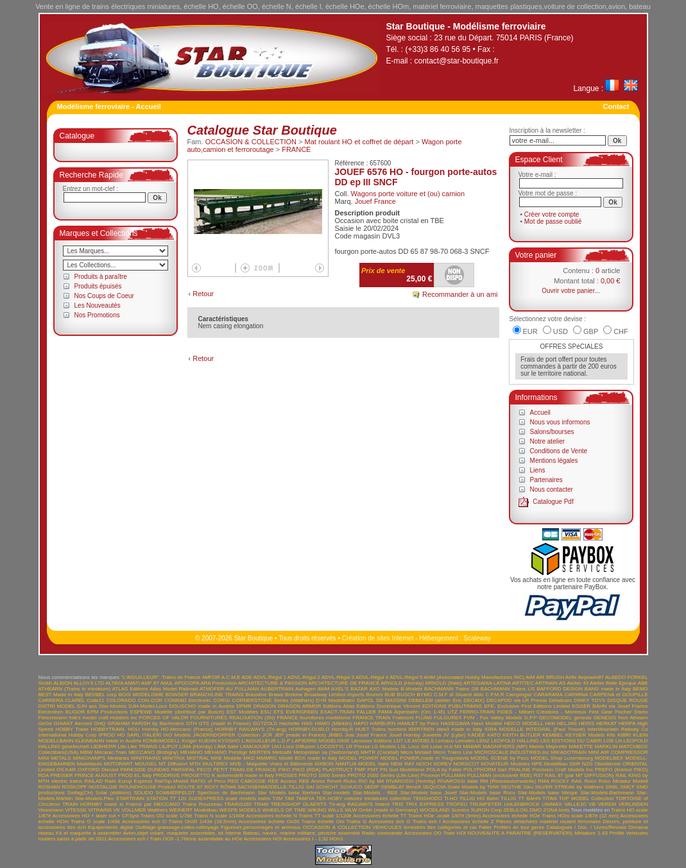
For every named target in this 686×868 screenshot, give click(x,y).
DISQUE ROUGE (627, 700)
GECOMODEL (555, 718)
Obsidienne (608, 764)
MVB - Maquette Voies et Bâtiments (271, 764)
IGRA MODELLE (504, 729)
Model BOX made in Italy (308, 758)
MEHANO (191, 752)
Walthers (157, 810)
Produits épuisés (98, 286)
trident (382, 804)
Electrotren (51, 712)
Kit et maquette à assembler (88, 833)
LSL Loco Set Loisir (420, 746)
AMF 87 (150, 683)
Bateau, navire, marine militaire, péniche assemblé (301, 833)
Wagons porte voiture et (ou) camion (408, 193)
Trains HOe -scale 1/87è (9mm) (444, 816)
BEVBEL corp (101, 694)
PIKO (285, 769)
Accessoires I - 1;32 (305, 839)
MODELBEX (609, 758)
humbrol (397, 729)
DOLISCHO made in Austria (201, 706)
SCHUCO (351, 787)
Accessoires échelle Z (468, 821)
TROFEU (456, 804)
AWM (323, 689)
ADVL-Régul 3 (338, 677)
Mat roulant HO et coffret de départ (359, 142)
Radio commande (382, 833)
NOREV (442, 764)
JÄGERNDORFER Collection (227, 735)
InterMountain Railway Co (617, 729)
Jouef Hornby (404, 735)
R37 (539, 775)
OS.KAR (66, 769)
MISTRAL (198, 758)
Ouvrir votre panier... (571, 290)
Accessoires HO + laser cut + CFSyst (96, 816)
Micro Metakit (415, 752)
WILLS (335, 810)
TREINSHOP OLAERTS (299, 804)
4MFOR (211, 677)
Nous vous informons (560, 422)
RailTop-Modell (172, 781)
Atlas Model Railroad (174, 689)
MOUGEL (146, 764)
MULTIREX (215, 764)
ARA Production (218, 683)
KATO (494, 735)
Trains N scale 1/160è (219, 816)
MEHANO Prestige (225, 752)
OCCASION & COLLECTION (250, 142)
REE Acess (312, 781)
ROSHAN (49, 787)
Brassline (256, 694)
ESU (266, 712)
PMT (373, 769)
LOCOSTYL (330, 746)
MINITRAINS (145, 758)
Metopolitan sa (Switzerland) (326, 752)
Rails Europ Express (128, 781)
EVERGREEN (302, 712)
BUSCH (406, 694)
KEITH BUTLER (521, 735)
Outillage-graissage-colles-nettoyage (177, 827)
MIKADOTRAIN (569, 752)
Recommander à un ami (459, 294)
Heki (550, 723)
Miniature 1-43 (591, 833)
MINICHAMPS (89, 758)
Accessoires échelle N (271, 816)
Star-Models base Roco (487, 793)
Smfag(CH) (80, 793)
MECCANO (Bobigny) (153, 752)
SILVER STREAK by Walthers (569, 787)
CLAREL (75, 700)
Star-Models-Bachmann (607, 793)
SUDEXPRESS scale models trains (230, 798)
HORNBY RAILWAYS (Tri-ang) (250, 729)
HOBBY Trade (72, 729)
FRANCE (296, 149)
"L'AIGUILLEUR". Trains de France (160, 677)
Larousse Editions (371, 741)
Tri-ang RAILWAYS (351, 804)
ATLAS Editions (130, 689)
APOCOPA (187, 683)
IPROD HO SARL (119, 735)
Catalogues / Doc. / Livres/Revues (586, 827)
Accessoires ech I (128, 839)
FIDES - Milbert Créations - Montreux (542, 712)
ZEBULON (515, 810)
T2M (277, 798)
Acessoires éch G (389, 821)
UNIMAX (552, 804)
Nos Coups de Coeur (104, 295)
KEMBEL (552, 735)
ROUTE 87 (189, 787)
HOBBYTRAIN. (107, 729)
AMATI (132, 683)
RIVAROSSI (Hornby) (410, 781)
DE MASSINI (391, 700)
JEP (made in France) (300, 735)
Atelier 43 (577, 683)
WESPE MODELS (240, 810)
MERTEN (260, 752)
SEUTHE (511, 787)
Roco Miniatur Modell (623, 781)
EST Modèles (242, 712)
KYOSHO (229, 741)
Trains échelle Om (323, 821)
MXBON (323, 764)
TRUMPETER (486, 804)
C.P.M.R (494, 694)
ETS (278, 712)
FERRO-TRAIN (477, 712)
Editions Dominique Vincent (388, 706)
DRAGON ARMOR (300, 706)
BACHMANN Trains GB (451, 689)
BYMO (424, 694)
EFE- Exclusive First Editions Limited (527, 706)
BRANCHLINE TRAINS (217, 694)
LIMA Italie (226, 746)
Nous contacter (551, 489)
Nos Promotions (97, 315)
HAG (307, 723)
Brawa (275, 694)
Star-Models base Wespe (548, 793)
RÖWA (228, 787)
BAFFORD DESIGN (559, 689)
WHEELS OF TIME (284, 810)
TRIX (397, 804)
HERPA (627, 723)
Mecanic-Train (110, 752)
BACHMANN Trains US (508, 689)
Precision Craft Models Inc (562, 769)
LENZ (482, 741)
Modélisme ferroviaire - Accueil (109, 106)
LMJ (276, 746)
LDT (398, 741)
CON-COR (150, 700)
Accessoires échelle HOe (511, 816)
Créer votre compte (551, 214)
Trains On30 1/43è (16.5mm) (203, 821)
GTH (191, 723)
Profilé (617, 833)
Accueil (540, 412)
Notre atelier (547, 441)
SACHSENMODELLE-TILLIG (270, 787)
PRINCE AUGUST (95, 775)
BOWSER (177, 694)
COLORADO (121, 700)
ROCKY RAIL (567, 781)
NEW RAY (403, 764)
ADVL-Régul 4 (372, 677)
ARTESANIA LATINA (487, 683)
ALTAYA (114, 683)
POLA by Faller (443, 769)
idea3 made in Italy (459, 729)
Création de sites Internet (378, 638)
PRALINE (519, 769)
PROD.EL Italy (134, 775)
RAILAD (93, 781)
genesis (583, 718)
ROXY (211, 787)
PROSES (285, 775)
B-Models (411, 689)
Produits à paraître (100, 276)
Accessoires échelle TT (379, 816)
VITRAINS (100, 810)
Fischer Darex (631, 712)
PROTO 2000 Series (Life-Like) (384, 775)
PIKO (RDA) (307, 769)
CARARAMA (548, 694)
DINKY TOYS (589, 700)
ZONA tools (557, 810)
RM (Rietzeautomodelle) (508, 781)
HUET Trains (371, 729)
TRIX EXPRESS (425, 804)
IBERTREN (421, 729)
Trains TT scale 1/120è (325, 816)
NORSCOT (466, 764)
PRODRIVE (166, 775)
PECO (204, 769)
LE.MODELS (419, 741)
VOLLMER (133, 810)
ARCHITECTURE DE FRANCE (343, 683)
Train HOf (454, 833)
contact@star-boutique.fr (457, 60)
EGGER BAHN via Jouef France (609, 706)
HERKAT (606, 723)
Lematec (465, 741)
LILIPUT (168, 746)
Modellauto (89, 764)
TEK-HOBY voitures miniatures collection (363, 798)
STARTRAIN (130, 798)
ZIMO (535, 810)
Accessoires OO (423, 833)
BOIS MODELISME (141, 694)
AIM (530, 677)
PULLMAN (454, 775)
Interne (233, 833)
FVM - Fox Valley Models (493, 718)
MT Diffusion (173, 764)
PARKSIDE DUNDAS (144, 769)
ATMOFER (212, 689)
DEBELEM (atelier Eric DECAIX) (446, 700)
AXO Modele (384, 689)
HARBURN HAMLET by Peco (404, 723)
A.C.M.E (231, 677)
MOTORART (118, 764)
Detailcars (560, 700)
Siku (528, 787)
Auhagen (305, 689)
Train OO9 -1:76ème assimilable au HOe (196, 839)
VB (592, 804)
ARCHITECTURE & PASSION (272, 683)
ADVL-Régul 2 (303, 677)
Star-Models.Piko (94, 798)
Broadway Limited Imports (334, 694)
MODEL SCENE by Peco (499, 758)
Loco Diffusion (299, 746)
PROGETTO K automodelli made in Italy (228, 775)
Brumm (374, 694)
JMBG (336, 735)
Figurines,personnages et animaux (261, 827)
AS (562, 683)
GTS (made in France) (224, 723)
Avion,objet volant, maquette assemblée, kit (173, 833)
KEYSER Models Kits (590, 735)
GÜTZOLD (265, 723)
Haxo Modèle (487, 723)
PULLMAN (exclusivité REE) (499, 775)
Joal (349, 735)
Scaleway (477, 638)
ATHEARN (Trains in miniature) (75, 689)
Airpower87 (591, 677)
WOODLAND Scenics (444, 810)
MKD (249, 758)
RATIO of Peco (208, 781)
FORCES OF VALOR (164, 718)
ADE (246, 677)
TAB (289, 798)
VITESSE (76, 810)
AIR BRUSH (550, 677)
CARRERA (51, 700)
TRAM (261, 804)
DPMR (244, 706)
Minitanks (118, 758)
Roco (591, 781)
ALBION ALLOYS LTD (78, 683)
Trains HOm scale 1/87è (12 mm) (580, 816)
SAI (310, 787)
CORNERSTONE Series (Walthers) (273, 700)
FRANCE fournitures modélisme (313, 718)
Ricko (349, 781)
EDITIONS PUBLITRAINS (452, 706)
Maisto (536, 746)
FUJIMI (423, 718)
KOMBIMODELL (161, 741)
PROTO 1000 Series (322, 775)
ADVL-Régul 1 (269, 677)
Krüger (189, 741)
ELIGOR (75, 712)
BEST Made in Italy (61, 694)
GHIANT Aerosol (73, 723)
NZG (587, 764)
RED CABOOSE (247, 781)
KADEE (476, 735)
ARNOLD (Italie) (443, 683)
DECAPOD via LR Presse (516, 700)
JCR (267, 735)
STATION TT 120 (166, 798)
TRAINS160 (238, 804)
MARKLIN (606, 746)
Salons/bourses (552, 431)
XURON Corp (486, 810)
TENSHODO (427, 798)
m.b (448, 746)
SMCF (627, 787)
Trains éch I (427, 821)
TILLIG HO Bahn (479, 798)
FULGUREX (448, 718)
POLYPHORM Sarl (485, 769)
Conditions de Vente (559, 451)
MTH (194, 764)
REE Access (282, 781)
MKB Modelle (225, 758)
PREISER (61, 775)
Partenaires (546, 479)
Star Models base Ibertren (288, 793)
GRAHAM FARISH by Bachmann (145, 723)
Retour (203, 293)
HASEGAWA (455, 723)
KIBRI (624, 735)
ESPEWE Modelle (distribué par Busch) (177, 712)
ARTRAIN (546, 683)
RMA (543, 781)
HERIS (586, 723)
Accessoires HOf (263, 839)
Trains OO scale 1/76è (167, 816)
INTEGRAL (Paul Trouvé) (555, 729)
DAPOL (365, 700)
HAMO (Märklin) (333, 723)
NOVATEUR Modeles (505, 764)
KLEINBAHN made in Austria (108, 741)
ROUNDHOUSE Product (147, 787)
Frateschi (403, 718)
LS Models (384, 746)
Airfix (571, 677)
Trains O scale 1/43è (95, 821)
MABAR (472, 746)
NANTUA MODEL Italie (362, 764)
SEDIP (371, 787)
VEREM (607, 804)
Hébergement (438, 638)
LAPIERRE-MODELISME (321, 741)
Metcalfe (282, 752)
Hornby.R (342, 729)
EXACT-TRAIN (337, 712)
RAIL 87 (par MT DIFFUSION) (579, 775)
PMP (360, 769)
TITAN (549, 798)
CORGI (221, 700)
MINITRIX (173, 758)
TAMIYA (305, 798)
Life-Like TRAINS (137, 746)
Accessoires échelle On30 (268, 821)
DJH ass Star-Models (101, 706)
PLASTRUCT (337, 769)
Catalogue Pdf (553, 501)
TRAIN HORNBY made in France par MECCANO (121, 804)
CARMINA (575, 694)
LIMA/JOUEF (255, 746)
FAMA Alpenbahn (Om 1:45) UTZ (417, 712)
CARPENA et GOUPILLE (619, 694)
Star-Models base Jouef (428, 793)
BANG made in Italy (608, 689)
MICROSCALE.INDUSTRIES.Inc (511, 752)
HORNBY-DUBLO (309, 729)
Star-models (336, 793)
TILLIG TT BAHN (520, 798)
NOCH (424, 764)
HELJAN (567, 723)
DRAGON (264, 706)
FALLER (366, 712)
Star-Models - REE (375, 793)
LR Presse (358, 746)
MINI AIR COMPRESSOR (618, 752)
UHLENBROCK (522, 804)
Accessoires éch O (144, 821)
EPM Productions (107, 712)
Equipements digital (110, 827)
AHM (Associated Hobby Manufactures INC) (474, 677)
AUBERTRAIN (277, 689)
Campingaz (518, 694)
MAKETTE (581, 746)
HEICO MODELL (523, 723)
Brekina (293, 694)
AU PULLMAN (242, 689)
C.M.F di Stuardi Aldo (459, 694)
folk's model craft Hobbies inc (103, 718)
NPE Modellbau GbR (556, 764)
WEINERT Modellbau (193, 810)
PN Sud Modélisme (402, 769)
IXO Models (177, 735)
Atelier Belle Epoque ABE (619, 683)
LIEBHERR (103, 746)
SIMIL (612, 787)
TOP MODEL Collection (586, 798)
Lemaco (445, 741)
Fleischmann (53, 718)
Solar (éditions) (114, 793)
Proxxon (430, 775)
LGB (608, 741)
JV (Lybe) (454, 735)
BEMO (640, 689)
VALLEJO (575, 804)
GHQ (99, 723)
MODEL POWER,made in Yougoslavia (424, 758)
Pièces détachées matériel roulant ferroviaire (548, 821)
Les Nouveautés (97, 305)
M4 (457, 746)
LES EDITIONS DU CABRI (571, 741)
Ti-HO (451, 798)
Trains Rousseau (202, 804)
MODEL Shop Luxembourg (562, 758)
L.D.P (283, 741)
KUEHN (207, 741)
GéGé (45, 723)
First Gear (600, 712)
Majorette (556, 746)
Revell (334, 781)
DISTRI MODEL (57, 706)
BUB (389, 694)
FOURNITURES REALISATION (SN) (232, 718)
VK (116, 810)
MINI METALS (55, 758)
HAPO (361, 723)
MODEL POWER (358, 758)
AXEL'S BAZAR (349, 689)
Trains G (357, 821)
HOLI (134, 729)
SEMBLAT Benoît (401, 787)
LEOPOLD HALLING (514, 741)
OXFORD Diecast (98, 769)
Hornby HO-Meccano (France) (177, 729)
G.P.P (530, 718)
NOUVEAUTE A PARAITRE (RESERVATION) (520, 833)
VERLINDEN (633, 804)
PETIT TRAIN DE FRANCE (245, 769)
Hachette (289, 723)
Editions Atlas (339, 706)
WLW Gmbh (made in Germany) (381, 810)
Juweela (431, 735)
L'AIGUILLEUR (258, 741)
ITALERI (152, 735)
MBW (86, 752)
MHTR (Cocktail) (380, 752)
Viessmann (51, 810)
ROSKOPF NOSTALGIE (89, 787)
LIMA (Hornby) (195, 746)
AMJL (166, 683)
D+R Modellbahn (335, 700)
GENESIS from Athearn (621, 718)
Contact (616, 106)
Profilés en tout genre (518, 827)
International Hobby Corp (68, 735)
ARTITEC (523, 683)
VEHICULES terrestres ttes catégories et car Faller (432, 827)
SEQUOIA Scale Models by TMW (460, 787)
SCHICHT (327, 787)
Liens (537, 470)
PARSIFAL (183, 769)
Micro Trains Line (453, 752)
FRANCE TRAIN (371, 718)
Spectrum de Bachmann (226, 793)
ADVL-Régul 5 (406, 677)
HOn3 (336, 839)
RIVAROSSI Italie (458, 781)
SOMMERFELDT (175, 793)
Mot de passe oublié (553, 221)
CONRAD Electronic (187, 700)
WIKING (316, 810)
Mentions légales (554, 460)
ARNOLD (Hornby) (402, 683)
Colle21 (95, 700)
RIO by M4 (371, 781)
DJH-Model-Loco (147, 706)
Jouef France (375, 201)
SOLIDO (143, 793)
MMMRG (267, 758)
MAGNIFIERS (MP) (505, 746)
